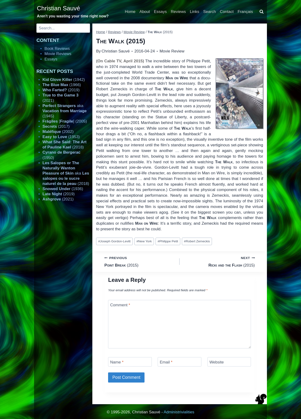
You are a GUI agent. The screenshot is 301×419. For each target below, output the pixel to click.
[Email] (179, 361)
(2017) (56, 126)
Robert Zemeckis (197, 241)
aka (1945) (65, 111)
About (145, 11)
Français (245, 11)
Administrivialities (179, 412)
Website (216, 362)
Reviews (178, 11)
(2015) (140, 261)
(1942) (64, 79)
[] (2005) (65, 121)
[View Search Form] (261, 12)
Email (166, 362)
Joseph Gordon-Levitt (114, 241)
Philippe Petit (168, 241)
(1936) (63, 189)
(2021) (58, 199)
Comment (120, 305)
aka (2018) (66, 173)
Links (194, 11)
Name (117, 362)
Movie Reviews (57, 54)
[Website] (229, 361)
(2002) (58, 131)
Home (130, 11)
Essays (160, 11)
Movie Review (172, 51)
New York (144, 241)
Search (209, 11)
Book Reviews (57, 48)
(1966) (62, 85)
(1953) (61, 137)
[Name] (130, 361)
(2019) (61, 90)
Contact (227, 11)
